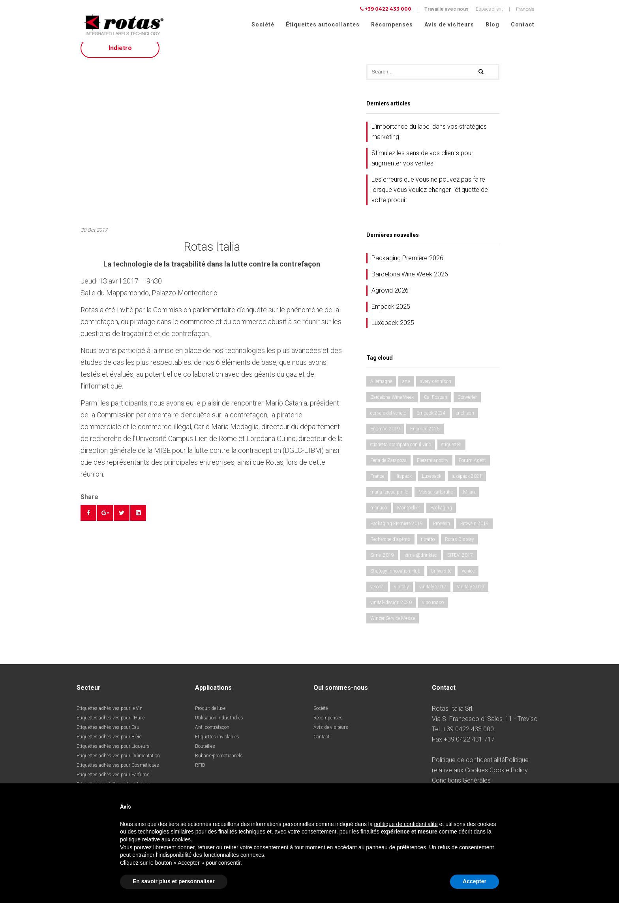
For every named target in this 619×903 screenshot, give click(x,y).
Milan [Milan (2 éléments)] (469, 499)
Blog (492, 24)
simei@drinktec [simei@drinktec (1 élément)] (420, 562)
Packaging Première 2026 (407, 265)
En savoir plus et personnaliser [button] (174, 881)
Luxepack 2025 (392, 330)
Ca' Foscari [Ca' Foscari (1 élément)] (435, 404)
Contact (523, 24)
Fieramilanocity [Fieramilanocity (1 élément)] (432, 467)
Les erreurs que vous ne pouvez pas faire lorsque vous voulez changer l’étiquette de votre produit (429, 197)
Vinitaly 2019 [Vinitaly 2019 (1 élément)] (470, 594)
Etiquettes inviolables (217, 744)
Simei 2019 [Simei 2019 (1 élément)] (382, 562)
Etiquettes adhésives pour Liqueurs (113, 753)
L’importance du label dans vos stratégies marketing (429, 139)
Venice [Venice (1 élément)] (468, 578)
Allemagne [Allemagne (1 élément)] (381, 388)
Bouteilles (205, 753)
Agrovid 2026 (390, 297)
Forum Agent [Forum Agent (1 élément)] (472, 467)
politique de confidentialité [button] (406, 824)
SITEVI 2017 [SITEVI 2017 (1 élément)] (460, 562)
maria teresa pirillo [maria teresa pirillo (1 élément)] (389, 499)
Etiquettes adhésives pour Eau (108, 734)
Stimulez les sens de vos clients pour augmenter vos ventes (422, 165)
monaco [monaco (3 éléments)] (378, 515)
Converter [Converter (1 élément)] (467, 404)
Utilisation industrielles (219, 725)
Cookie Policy (509, 777)
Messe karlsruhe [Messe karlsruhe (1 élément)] (435, 499)
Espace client (489, 9)
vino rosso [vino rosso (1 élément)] (433, 609)
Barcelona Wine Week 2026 (409, 281)
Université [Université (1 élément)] (441, 578)
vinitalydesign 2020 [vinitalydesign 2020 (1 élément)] (391, 609)
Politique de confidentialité (468, 767)
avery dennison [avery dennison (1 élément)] (435, 388)
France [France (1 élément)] (377, 483)
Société (262, 24)
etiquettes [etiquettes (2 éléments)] (451, 451)
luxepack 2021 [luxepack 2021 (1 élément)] (467, 483)
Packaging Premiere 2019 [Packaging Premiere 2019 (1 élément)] (396, 530)
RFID (200, 772)
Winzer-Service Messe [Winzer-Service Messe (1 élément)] (392, 625)
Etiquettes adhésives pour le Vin (110, 715)
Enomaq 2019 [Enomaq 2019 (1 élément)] (385, 436)
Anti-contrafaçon (212, 734)
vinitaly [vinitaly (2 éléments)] (401, 594)
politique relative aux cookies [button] (155, 839)
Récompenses (392, 24)
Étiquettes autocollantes (323, 24)
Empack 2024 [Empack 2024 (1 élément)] (431, 420)
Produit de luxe (210, 715)
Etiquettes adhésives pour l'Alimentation (118, 763)
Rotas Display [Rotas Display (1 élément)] (459, 546)
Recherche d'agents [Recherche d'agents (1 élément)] (390, 546)
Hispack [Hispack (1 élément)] (403, 483)
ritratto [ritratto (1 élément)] (428, 546)
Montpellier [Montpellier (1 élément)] (408, 515)
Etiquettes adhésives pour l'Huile (110, 725)
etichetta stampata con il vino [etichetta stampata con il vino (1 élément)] (400, 451)
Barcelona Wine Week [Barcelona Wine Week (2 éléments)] (392, 404)
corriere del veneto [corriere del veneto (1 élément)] (388, 420)
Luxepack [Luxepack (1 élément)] (431, 483)
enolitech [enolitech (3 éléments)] (465, 420)
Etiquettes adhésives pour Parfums (113, 782)
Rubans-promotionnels (219, 763)
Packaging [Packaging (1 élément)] (441, 515)
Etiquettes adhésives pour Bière (109, 744)
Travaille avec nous (446, 9)
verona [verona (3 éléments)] (377, 594)
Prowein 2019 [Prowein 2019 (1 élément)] (474, 530)
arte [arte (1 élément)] (406, 388)
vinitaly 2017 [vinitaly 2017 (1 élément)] (432, 594)
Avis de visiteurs (449, 24)
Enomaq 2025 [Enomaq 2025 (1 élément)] (425, 436)
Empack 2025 (390, 313)
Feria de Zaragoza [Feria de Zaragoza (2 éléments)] (388, 467)
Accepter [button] (474, 881)
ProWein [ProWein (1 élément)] (441, 530)
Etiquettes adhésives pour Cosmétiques (118, 772)
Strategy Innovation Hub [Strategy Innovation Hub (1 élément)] (395, 578)
